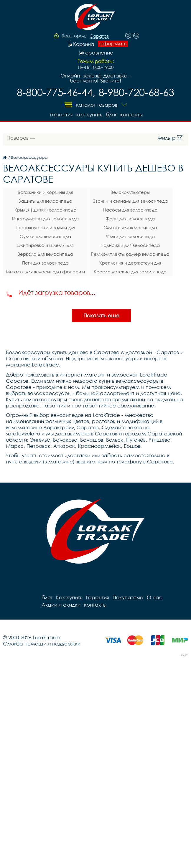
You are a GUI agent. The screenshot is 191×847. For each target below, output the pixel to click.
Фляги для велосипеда (130, 236)
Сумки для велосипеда (45, 236)
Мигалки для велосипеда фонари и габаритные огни (45, 272)
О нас (154, 597)
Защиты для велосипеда (45, 201)
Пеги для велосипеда (45, 262)
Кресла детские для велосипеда (130, 271)
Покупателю (128, 597)
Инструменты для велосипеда (45, 218)
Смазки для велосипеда (130, 227)
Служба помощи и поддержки (41, 643)
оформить (112, 44)
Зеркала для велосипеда (45, 254)
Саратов (99, 36)
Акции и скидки (61, 605)
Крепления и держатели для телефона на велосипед (130, 263)
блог (111, 114)
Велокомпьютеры (130, 192)
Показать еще (101, 315)
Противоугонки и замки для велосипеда (45, 228)
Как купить (89, 114)
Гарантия (61, 114)
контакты (131, 114)
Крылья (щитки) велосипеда (45, 209)
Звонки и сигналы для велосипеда (130, 201)
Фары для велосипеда (130, 218)
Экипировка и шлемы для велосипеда (45, 246)
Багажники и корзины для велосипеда (45, 193)
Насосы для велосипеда (130, 209)
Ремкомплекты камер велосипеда (130, 254)
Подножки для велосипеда (130, 245)
